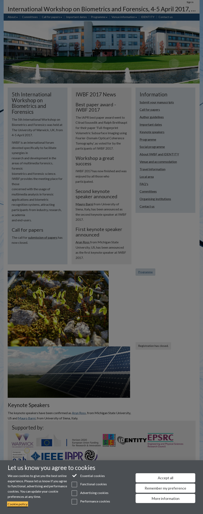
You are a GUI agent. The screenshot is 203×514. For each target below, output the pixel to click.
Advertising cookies (90, 493)
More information (165, 498)
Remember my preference (165, 488)
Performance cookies (91, 501)
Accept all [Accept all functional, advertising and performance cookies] (165, 478)
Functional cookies (89, 484)
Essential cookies (88, 475)
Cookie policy (17, 504)
